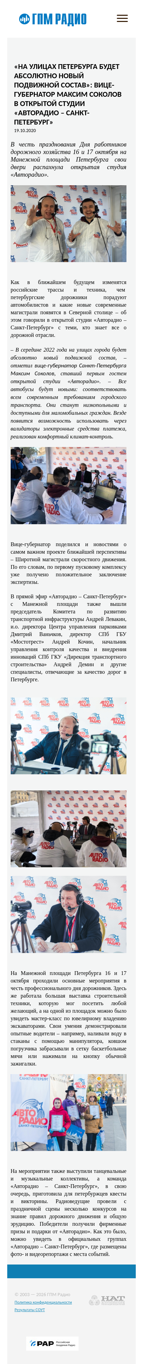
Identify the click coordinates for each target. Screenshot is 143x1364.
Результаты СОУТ (29, 1309)
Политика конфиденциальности (43, 1302)
